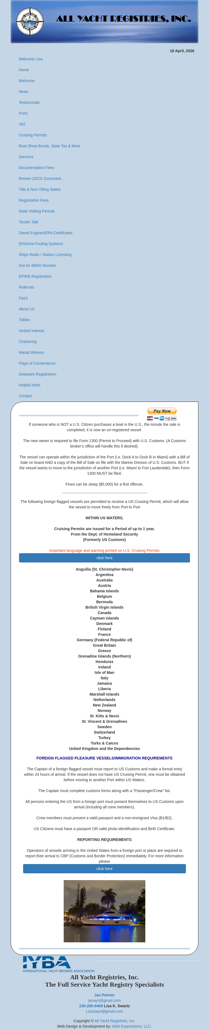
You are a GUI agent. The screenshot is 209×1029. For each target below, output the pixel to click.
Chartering (27, 341)
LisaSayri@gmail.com (104, 1011)
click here (104, 558)
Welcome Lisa (31, 59)
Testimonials (29, 102)
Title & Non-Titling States (40, 189)
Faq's (23, 298)
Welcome (27, 81)
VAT (22, 124)
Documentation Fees (36, 167)
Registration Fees (34, 200)
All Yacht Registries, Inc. (114, 1021)
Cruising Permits (33, 135)
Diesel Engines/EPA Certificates (45, 233)
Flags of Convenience (37, 363)
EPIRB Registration (35, 276)
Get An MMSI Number (37, 265)
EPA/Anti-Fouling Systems (41, 244)
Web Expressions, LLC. (132, 1026)
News (23, 91)
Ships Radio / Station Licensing (45, 254)
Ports (23, 113)
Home (24, 70)
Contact (25, 396)
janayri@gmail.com (104, 1000)
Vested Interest (31, 331)
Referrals (26, 287)
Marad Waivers (31, 352)
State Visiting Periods (37, 211)
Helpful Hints (29, 385)
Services (26, 157)
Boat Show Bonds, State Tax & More (49, 146)
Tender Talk (28, 222)
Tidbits (24, 320)
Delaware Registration (37, 374)
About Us (27, 309)
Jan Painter (104, 995)
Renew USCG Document (40, 178)
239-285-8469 (91, 1006)
